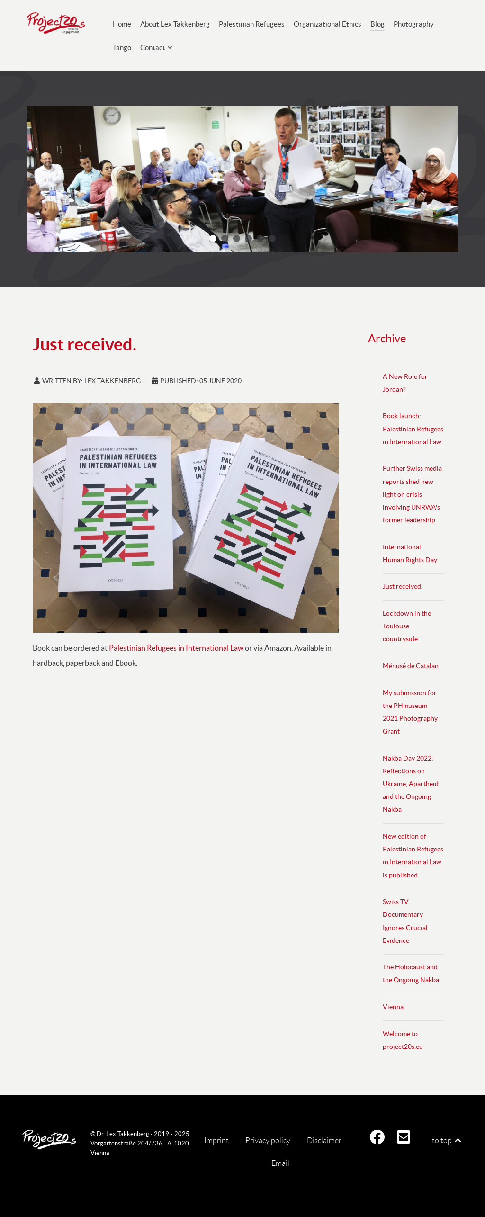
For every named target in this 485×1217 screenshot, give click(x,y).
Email (280, 1163)
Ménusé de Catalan (411, 666)
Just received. (402, 586)
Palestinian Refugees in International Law (176, 648)
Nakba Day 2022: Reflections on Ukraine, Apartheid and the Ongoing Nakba (411, 784)
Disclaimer (324, 1140)
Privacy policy (267, 1140)
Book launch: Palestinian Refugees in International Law (413, 428)
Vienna (393, 1007)
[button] (212, 238)
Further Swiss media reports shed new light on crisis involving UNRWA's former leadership (412, 494)
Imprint (216, 1140)
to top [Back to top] (447, 1140)
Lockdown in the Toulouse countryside (407, 626)
